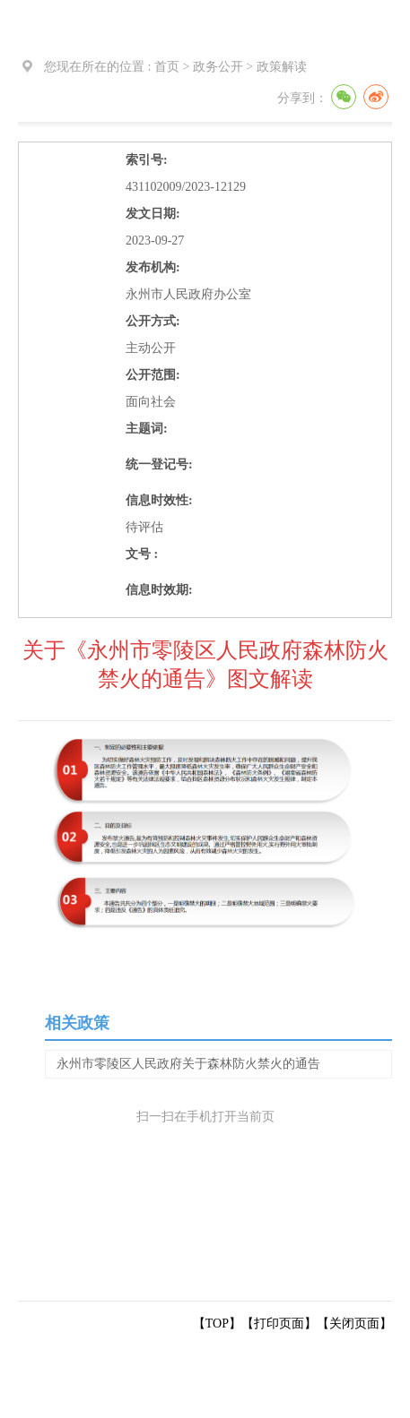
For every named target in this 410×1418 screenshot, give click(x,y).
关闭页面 (354, 1323)
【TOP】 (217, 1323)
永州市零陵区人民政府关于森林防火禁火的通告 (188, 1063)
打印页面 (279, 1323)
